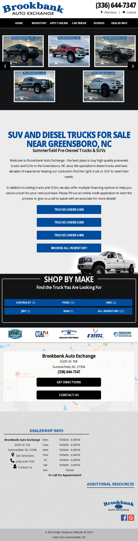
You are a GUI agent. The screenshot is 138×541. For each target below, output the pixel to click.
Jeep (24, 311)
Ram (66, 311)
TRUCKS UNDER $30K (69, 222)
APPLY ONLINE (59, 23)
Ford (65, 302)
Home (19, 23)
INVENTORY (39, 23)
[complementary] (126, 529)
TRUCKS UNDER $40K (69, 235)
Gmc (109, 302)
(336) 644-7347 (116, 5)
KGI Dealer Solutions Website (65, 532)
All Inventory (108, 311)
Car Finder (79, 23)
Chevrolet (23, 302)
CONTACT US (69, 395)
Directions (108, 12)
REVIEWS (99, 23)
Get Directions (25, 456)
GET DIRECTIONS (69, 382)
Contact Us (25, 467)
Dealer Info (119, 23)
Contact (129, 12)
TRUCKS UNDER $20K (69, 209)
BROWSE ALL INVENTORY (69, 248)
